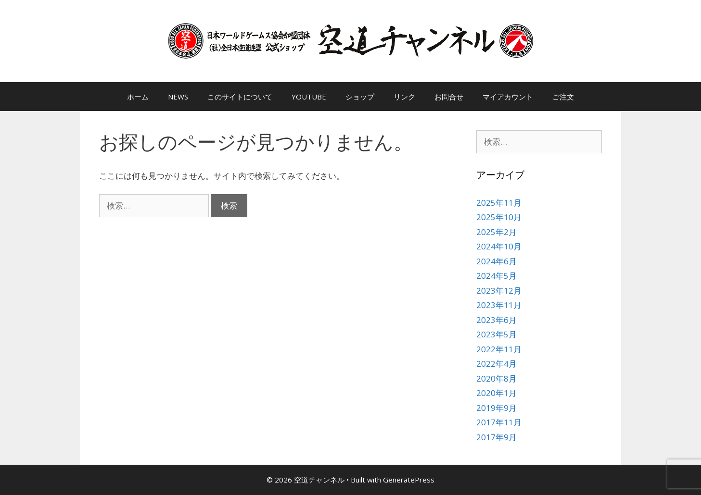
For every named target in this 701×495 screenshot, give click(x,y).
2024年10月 (499, 246)
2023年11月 (499, 304)
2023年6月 (496, 319)
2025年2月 (496, 231)
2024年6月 (496, 261)
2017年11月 (499, 422)
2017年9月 (496, 437)
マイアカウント (508, 96)
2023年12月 (499, 290)
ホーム (138, 96)
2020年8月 (496, 378)
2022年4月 (496, 363)
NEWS (178, 96)
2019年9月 (496, 407)
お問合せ (448, 96)
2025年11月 (499, 202)
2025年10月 (499, 217)
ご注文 (563, 96)
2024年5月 (496, 275)
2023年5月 (496, 334)
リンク (404, 96)
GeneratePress (408, 479)
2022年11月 (499, 349)
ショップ (359, 96)
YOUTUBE (309, 96)
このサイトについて (239, 96)
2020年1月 (496, 392)
